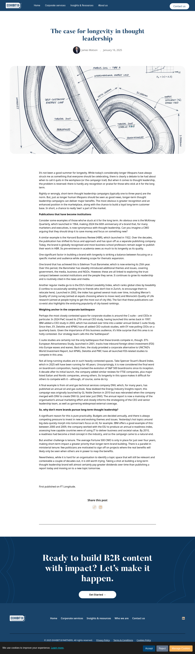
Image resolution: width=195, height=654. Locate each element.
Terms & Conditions (123, 640)
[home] (14, 6)
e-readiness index (142, 426)
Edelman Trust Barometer (94, 264)
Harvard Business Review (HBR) (84, 237)
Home (37, 5)
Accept (149, 648)
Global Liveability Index (98, 285)
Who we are (122, 618)
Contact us (179, 6)
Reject (162, 648)
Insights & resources (99, 618)
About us (103, 5)
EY (53, 326)
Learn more (57, 648)
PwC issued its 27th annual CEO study (81, 319)
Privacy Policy (103, 640)
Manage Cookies (181, 648)
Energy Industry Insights (120, 389)
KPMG (74, 326)
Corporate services (55, 5)
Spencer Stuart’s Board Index (136, 360)
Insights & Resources (81, 5)
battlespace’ (101, 334)
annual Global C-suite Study (139, 323)
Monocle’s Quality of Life (140, 296)
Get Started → (97, 594)
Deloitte (60, 326)
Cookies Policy (144, 640)
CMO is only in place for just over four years (130, 440)
